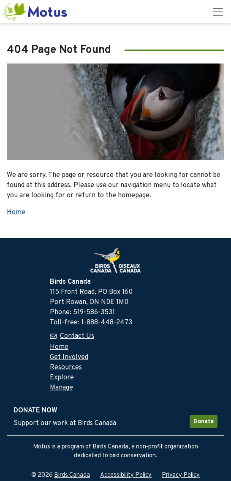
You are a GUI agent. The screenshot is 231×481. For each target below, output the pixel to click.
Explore (62, 377)
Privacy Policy (181, 475)
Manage (61, 388)
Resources (66, 367)
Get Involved (69, 357)
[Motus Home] (35, 11)
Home (16, 212)
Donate (203, 421)
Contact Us (77, 336)
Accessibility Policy (126, 475)
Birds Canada (72, 475)
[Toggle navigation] (218, 12)
